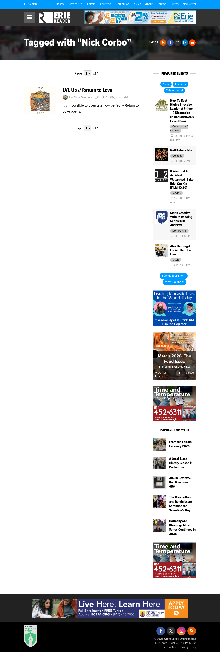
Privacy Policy (188, 647)
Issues (137, 4)
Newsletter (189, 4)
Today (166, 84)
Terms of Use (169, 647)
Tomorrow (180, 84)
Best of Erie (75, 4)
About (149, 4)
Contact (161, 4)
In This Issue (186, 372)
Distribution (122, 4)
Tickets (91, 4)
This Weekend (174, 90)
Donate (60, 4)
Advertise (105, 4)
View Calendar (174, 282)
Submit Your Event (173, 275)
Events (175, 4)
